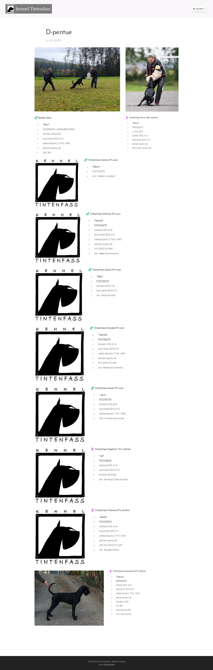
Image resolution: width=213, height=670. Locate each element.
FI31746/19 (104, 339)
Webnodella (109, 664)
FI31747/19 (105, 399)
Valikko (198, 9)
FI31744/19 (100, 225)
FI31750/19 (121, 581)
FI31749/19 (105, 521)
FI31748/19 (105, 460)
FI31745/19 (102, 281)
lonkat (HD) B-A (103, 230)
